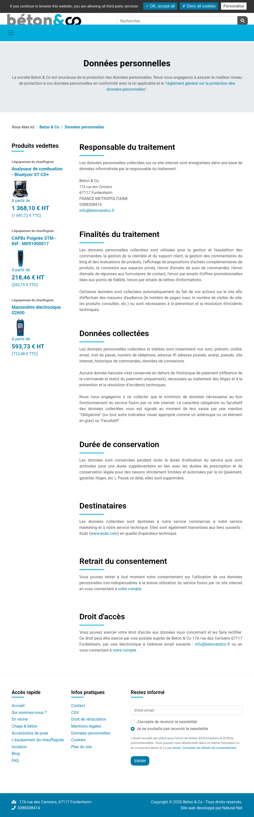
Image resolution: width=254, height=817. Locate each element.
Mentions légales (86, 726)
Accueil (18, 705)
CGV (75, 712)
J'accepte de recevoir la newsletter (167, 721)
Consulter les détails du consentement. (209, 748)
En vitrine (20, 719)
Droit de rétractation (88, 719)
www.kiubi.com (104, 533)
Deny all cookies (199, 6)
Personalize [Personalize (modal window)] (233, 6)
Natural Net (232, 808)
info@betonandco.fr (97, 210)
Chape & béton (24, 726)
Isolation (19, 747)
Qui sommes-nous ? (29, 712)
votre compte (129, 588)
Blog (16, 753)
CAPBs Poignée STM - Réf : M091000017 (34, 240)
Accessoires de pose (30, 733)
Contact (78, 705)
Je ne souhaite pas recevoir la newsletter (172, 728)
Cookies (78, 740)
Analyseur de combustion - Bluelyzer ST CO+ (37, 171)
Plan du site (81, 747)
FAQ (15, 760)
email (176, 748)
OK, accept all (160, 6)
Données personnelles (90, 733)
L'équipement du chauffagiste (38, 740)
